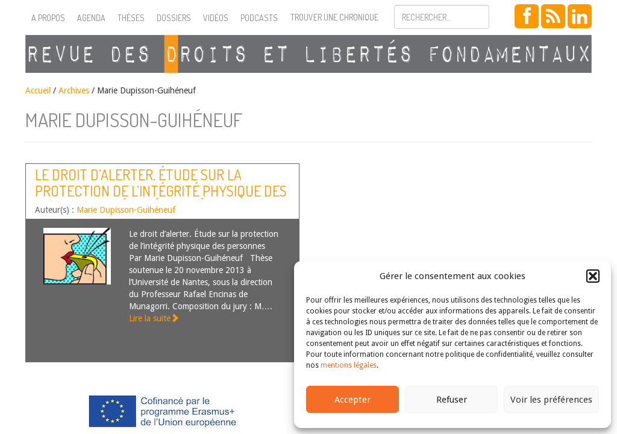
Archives (73, 90)
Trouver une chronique (334, 17)
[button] (593, 276)
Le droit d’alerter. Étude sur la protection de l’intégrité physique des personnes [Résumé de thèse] (161, 190)
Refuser (451, 399)
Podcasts (259, 18)
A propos (48, 18)
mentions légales (349, 365)
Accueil (38, 90)
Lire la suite (154, 318)
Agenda (91, 18)
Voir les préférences (551, 399)
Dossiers (174, 18)
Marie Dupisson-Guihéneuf (126, 210)
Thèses (131, 18)
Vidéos (215, 18)
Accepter (352, 399)
